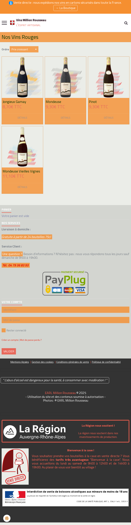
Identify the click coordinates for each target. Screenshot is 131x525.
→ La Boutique (65, 7)
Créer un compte (10, 340)
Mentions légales (19, 362)
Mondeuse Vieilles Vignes (21, 171)
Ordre (5, 49)
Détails (22, 118)
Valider (8, 351)
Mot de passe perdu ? (31, 340)
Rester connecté (14, 330)
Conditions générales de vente (72, 362)
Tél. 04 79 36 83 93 (16, 265)
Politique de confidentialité (106, 362)
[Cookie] (6, 518)
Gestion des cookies (43, 362)
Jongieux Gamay (14, 101)
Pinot (93, 101)
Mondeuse (53, 101)
